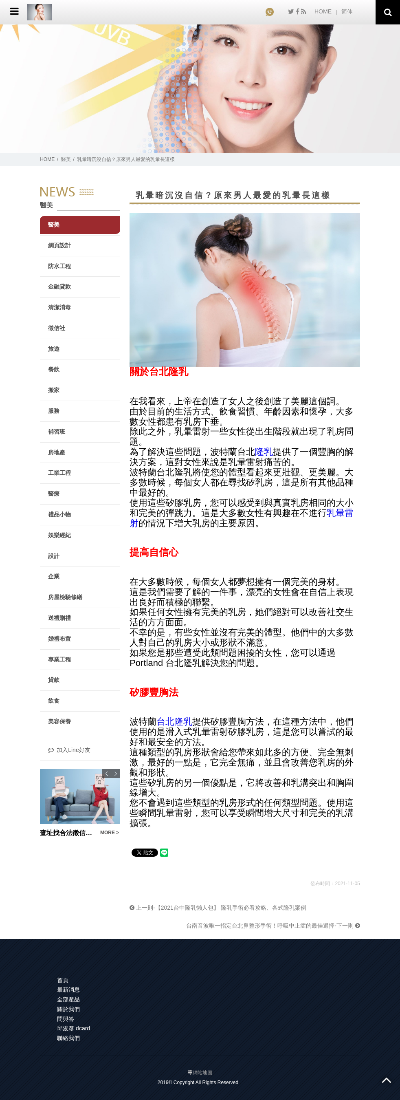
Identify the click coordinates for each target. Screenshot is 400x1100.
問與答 (65, 1019)
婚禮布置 (59, 638)
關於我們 (68, 1009)
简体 (347, 11)
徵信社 (56, 328)
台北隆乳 (174, 721)
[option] (80, 803)
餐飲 (53, 369)
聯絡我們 (68, 1038)
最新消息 (68, 989)
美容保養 (59, 721)
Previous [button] (106, 773)
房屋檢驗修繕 (65, 597)
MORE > (109, 832)
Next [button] (115, 773)
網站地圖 (202, 1073)
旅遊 (53, 349)
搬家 (53, 390)
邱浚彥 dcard (73, 1028)
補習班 (56, 431)
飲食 (53, 700)
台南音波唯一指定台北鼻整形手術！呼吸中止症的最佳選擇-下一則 (273, 925)
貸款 (53, 680)
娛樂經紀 (59, 535)
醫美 (66, 159)
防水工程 (59, 266)
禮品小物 (59, 514)
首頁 (62, 980)
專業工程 (59, 659)
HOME (323, 11)
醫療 (53, 493)
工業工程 (59, 473)
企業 (53, 576)
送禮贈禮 (59, 618)
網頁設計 (59, 245)
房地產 (56, 452)
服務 (53, 411)
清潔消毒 (59, 307)
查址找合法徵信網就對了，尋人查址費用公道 (67, 832)
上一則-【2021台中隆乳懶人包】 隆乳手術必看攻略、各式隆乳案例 (218, 907)
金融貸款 (59, 286)
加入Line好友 (69, 750)
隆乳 (264, 452)
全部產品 (68, 999)
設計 (53, 556)
